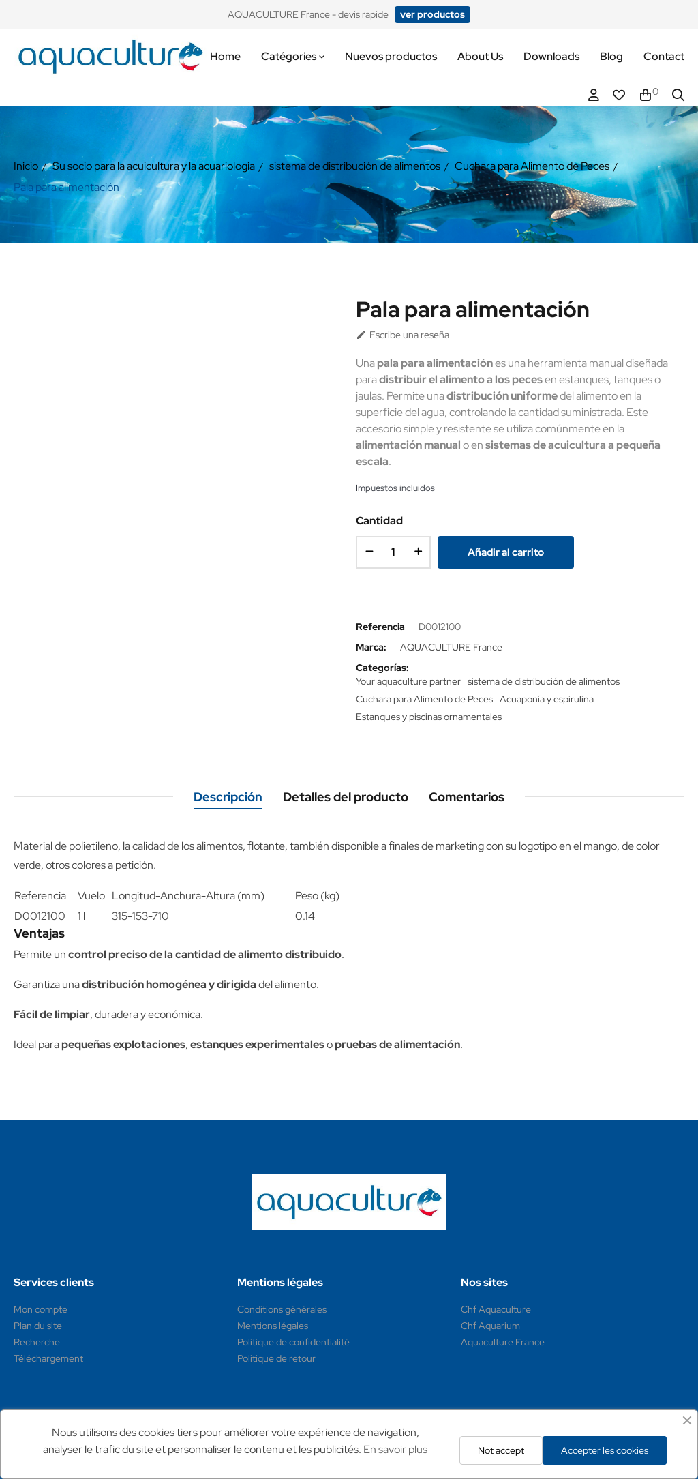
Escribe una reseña (402, 335)
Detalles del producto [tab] (345, 797)
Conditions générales (282, 1309)
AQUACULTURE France (451, 647)
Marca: (371, 647)
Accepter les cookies (604, 1450)
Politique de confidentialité (293, 1342)
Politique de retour (276, 1358)
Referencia (380, 627)
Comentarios (466, 797)
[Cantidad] (393, 552)
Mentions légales (272, 1325)
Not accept (501, 1450)
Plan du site (38, 1325)
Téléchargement (48, 1358)
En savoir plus (395, 1449)
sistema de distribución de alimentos (544, 681)
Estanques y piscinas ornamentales (429, 717)
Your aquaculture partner (408, 681)
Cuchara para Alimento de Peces (424, 699)
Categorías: (382, 667)
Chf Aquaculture (496, 1309)
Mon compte (40, 1309)
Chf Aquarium (490, 1325)
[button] (432, 14)
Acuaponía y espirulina (547, 699)
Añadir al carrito (506, 552)
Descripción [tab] (228, 797)
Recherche (37, 1342)
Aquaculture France (503, 1342)
